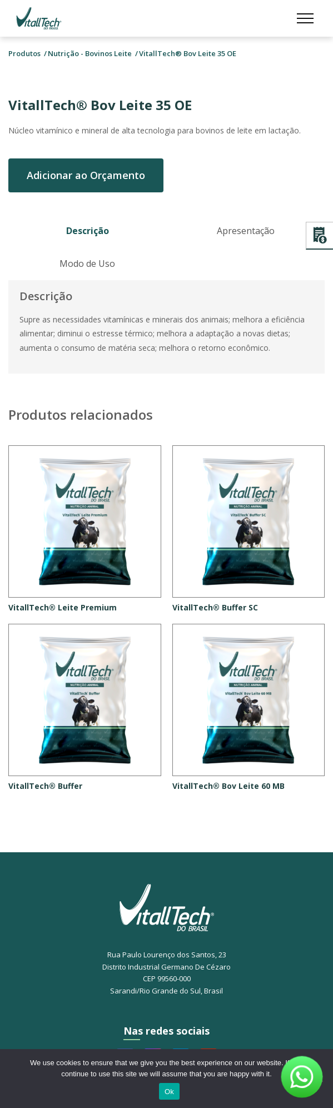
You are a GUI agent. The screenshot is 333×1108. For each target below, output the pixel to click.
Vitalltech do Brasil (39, 18)
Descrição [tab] (87, 231)
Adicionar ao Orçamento (86, 175)
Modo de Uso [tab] (87, 263)
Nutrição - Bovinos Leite (90, 53)
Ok (169, 1091)
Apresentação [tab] (246, 231)
